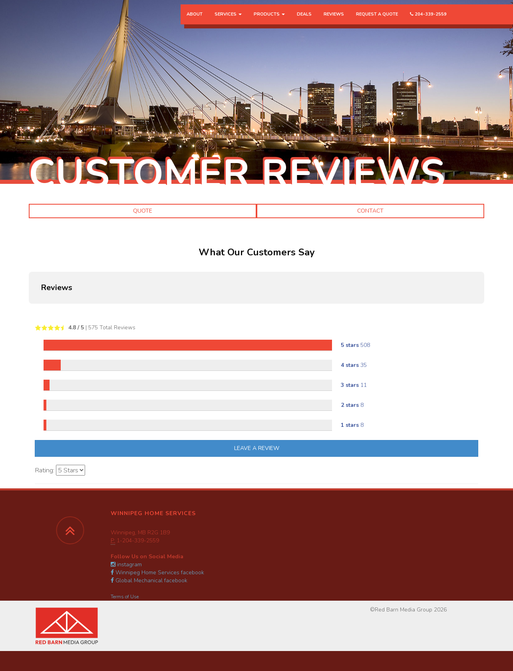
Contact (370, 211)
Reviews (334, 22)
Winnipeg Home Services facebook (157, 572)
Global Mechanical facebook (149, 580)
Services (228, 22)
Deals (304, 22)
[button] (28, 311)
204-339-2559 (428, 22)
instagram (126, 564)
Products (269, 22)
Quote (142, 211)
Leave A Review (256, 448)
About (195, 22)
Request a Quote (377, 22)
